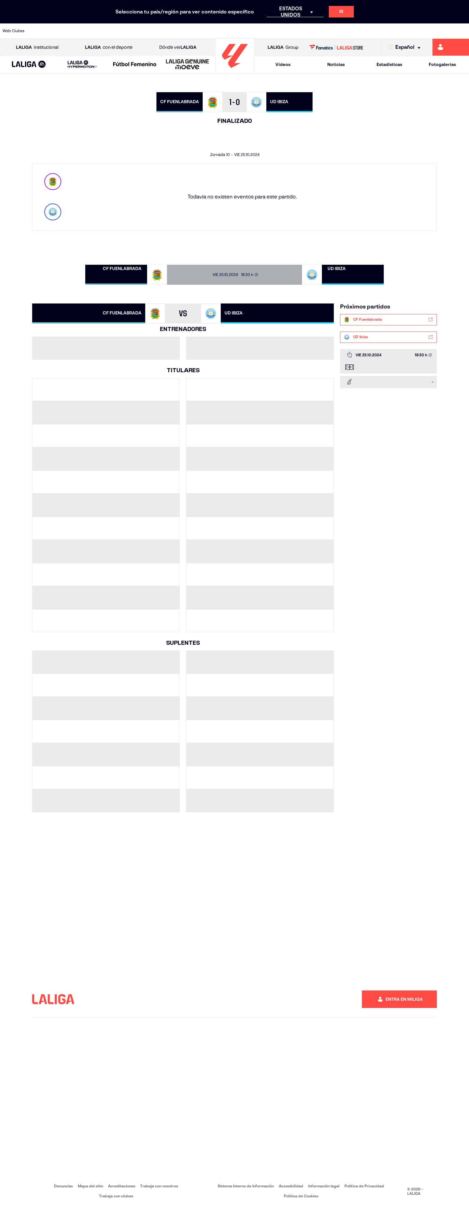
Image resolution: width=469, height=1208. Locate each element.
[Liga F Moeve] (135, 65)
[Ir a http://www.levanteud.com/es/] (218, 31)
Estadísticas (389, 64)
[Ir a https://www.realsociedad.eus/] (395, 31)
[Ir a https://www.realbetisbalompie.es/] (329, 31)
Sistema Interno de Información (246, 1186)
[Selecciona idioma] (406, 47)
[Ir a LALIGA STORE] (336, 47)
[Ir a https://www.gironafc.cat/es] (196, 31)
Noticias (336, 64)
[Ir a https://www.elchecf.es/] (130, 31)
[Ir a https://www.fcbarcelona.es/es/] (152, 31)
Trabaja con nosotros (159, 1186)
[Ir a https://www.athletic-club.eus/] (42, 31)
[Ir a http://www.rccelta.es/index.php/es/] (263, 31)
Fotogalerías (442, 64)
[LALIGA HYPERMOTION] (82, 64)
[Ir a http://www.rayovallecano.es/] (240, 31)
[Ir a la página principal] (234, 70)
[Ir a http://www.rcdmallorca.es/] (307, 31)
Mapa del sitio (90, 1186)
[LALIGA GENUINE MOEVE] (187, 65)
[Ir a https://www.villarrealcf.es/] (462, 31)
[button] (28, 64)
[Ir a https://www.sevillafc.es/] (417, 31)
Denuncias (63, 1186)
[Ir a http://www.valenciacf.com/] (439, 31)
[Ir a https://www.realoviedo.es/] (373, 31)
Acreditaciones (121, 1186)
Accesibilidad (291, 1186)
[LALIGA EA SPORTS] (28, 65)
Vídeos (282, 64)
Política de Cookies (301, 1196)
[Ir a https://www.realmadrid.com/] (351, 31)
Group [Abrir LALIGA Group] (283, 47)
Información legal (323, 1186)
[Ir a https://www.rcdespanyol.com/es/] (285, 31)
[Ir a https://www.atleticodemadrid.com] (64, 31)
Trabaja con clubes (116, 1196)
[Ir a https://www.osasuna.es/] (86, 31)
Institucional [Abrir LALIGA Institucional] (37, 47)
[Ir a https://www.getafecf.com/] (174, 31)
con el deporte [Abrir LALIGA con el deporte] (108, 47)
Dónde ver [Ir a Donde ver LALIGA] (177, 47)
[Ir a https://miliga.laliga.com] (450, 47)
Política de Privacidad (364, 1186)
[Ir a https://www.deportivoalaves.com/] (108, 31)
